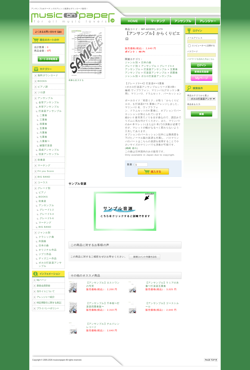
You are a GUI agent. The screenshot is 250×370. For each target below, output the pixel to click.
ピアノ (42, 192)
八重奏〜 (45, 141)
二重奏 (43, 115)
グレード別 (44, 188)
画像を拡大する (76, 80)
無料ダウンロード (48, 75)
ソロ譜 (41, 92)
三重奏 (43, 119)
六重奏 (43, 132)
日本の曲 (44, 245)
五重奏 (43, 128)
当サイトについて (45, 291)
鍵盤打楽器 (46, 145)
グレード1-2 (47, 209)
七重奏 (43, 136)
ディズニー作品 (48, 258)
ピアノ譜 (43, 86)
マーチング (44, 165)
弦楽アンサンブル (49, 154)
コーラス (43, 182)
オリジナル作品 (48, 249)
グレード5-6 (47, 218)
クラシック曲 (46, 237)
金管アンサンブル (49, 102)
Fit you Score (46, 171)
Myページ (41, 280)
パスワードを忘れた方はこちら (200, 59)
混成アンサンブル (49, 149)
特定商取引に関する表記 (49, 302)
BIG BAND (44, 176)
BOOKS (42, 81)
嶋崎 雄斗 (131, 148)
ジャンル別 (44, 232)
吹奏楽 (41, 159)
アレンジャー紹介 (45, 297)
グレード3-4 (47, 214)
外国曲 (42, 241)
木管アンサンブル (49, 106)
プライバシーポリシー (48, 308)
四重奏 (43, 124)
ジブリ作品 (45, 254)
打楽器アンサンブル (50, 111)
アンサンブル (45, 98)
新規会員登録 (43, 285)
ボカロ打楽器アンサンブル (50, 264)
